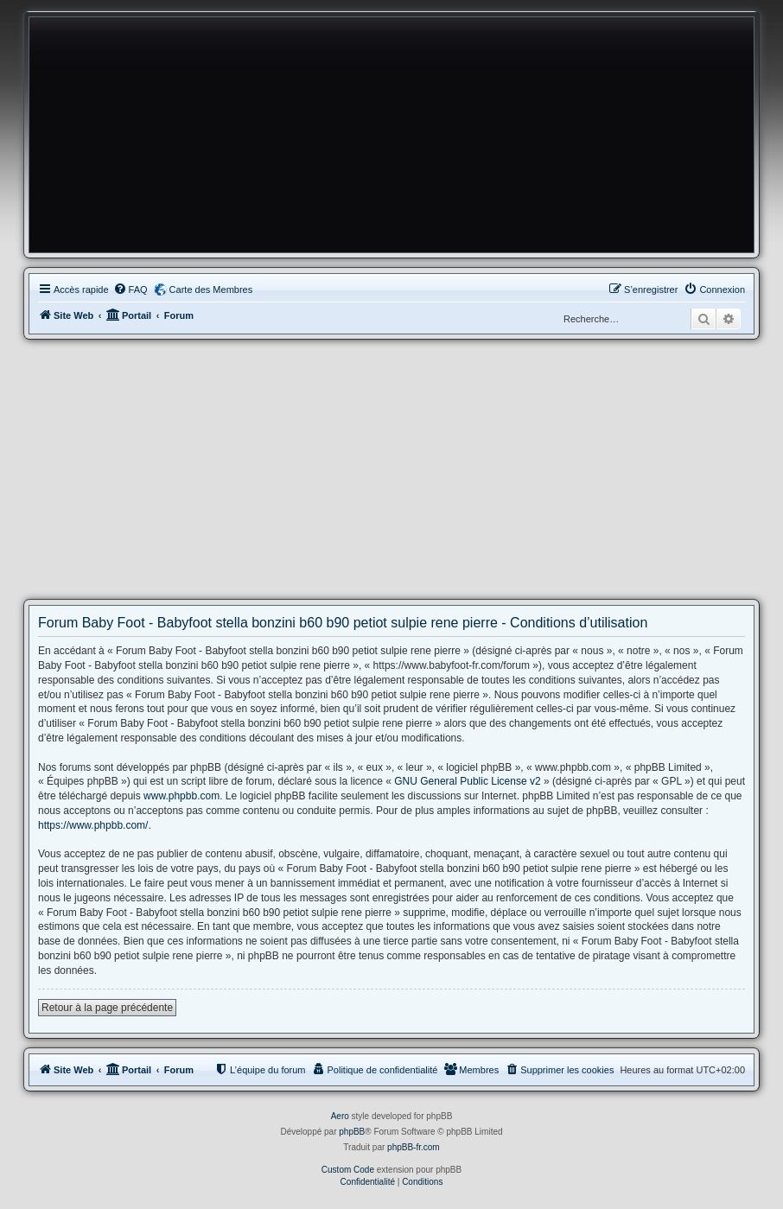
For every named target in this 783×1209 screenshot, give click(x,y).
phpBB (352, 1131)
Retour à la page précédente (107, 1008)
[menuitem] (130, 289)
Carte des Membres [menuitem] (211, 289)
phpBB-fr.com (413, 1147)
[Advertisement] (391, 469)
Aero (340, 1116)
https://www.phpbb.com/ (93, 825)
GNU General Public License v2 (467, 781)
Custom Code (347, 1169)
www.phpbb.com (181, 796)
